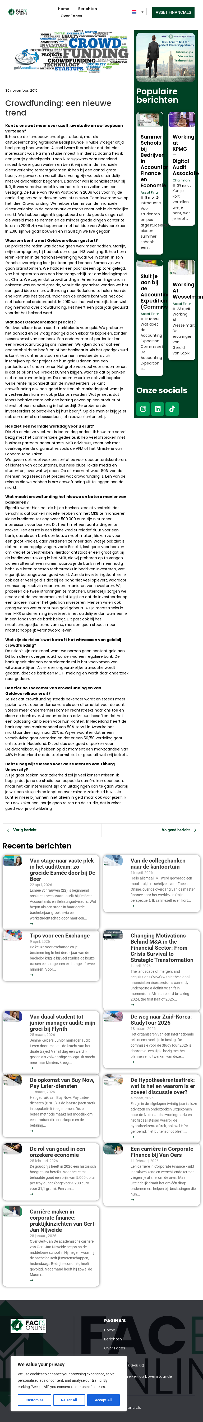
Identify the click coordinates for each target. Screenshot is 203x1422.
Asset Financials (154, 192)
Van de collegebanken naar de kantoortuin (158, 864)
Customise (35, 1400)
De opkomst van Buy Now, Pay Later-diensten (62, 1083)
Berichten (87, 8)
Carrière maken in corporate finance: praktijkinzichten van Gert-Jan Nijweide (63, 1221)
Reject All (69, 1400)
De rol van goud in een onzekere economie (57, 1152)
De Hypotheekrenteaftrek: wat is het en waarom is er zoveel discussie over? (163, 1086)
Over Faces (71, 16)
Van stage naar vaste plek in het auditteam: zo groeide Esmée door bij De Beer (62, 870)
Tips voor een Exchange (60, 936)
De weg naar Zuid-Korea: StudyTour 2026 (161, 1020)
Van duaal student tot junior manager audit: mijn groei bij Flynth (62, 1023)
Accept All (103, 1400)
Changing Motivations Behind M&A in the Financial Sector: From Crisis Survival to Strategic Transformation (162, 948)
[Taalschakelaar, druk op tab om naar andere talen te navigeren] (138, 11)
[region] (69, 1383)
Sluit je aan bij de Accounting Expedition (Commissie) (158, 291)
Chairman (181, 180)
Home (63, 8)
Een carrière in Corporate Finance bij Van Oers (162, 1152)
